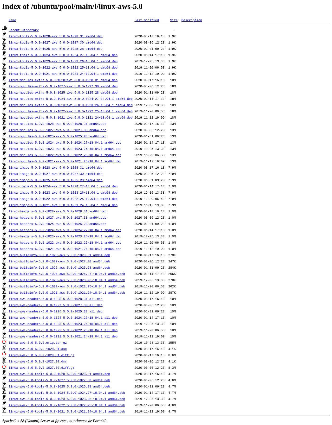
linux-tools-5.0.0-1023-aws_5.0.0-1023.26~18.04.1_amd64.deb (63, 61)
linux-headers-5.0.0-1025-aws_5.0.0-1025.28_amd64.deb (57, 224)
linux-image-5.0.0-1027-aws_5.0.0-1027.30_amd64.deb (56, 173)
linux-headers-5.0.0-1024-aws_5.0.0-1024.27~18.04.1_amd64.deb (65, 230)
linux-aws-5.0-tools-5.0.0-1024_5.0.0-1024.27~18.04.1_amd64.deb (67, 392)
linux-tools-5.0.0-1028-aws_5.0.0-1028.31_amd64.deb (56, 36)
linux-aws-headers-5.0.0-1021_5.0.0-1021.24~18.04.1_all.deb (63, 336)
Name (12, 20)
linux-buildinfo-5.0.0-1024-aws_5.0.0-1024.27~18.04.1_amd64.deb (67, 274)
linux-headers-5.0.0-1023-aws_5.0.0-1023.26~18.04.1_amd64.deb (65, 236)
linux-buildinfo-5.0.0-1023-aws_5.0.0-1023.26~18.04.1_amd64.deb (67, 280)
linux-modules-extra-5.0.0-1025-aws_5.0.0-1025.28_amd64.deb (63, 92)
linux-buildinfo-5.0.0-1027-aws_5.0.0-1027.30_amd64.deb (59, 261)
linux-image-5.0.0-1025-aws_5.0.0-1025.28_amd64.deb (56, 180)
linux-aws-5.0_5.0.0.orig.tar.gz (38, 342)
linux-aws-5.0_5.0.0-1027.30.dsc (38, 361)
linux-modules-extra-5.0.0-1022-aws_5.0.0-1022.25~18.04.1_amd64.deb (71, 111)
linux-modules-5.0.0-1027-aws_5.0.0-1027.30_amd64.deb (57, 130)
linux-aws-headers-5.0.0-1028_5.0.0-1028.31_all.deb (56, 299)
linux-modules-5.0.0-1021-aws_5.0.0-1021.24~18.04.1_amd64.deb (65, 161)
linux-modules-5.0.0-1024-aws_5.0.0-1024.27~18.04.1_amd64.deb (65, 142)
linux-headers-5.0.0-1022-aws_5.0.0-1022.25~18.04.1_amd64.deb (65, 242)
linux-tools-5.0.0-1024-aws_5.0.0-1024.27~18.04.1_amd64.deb (63, 55)
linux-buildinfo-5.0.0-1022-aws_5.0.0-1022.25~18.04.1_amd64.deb (67, 286)
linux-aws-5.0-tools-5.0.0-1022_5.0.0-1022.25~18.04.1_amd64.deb (67, 405)
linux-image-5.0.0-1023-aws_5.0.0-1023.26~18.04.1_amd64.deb (63, 192)
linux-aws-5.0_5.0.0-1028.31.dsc (38, 349)
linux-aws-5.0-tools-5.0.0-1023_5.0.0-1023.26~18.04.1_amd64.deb (67, 399)
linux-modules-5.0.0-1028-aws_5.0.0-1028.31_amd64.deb (57, 123)
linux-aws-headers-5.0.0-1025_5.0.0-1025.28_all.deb (56, 311)
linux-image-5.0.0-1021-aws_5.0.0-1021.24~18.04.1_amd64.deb (63, 205)
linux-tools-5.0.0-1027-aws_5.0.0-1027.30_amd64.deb (56, 42)
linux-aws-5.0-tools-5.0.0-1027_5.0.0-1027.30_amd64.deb (59, 380)
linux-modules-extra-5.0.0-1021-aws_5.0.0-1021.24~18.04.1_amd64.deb (71, 117)
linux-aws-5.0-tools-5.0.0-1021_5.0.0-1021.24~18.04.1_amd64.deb (67, 411)
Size (174, 20)
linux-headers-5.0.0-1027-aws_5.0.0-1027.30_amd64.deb (57, 217)
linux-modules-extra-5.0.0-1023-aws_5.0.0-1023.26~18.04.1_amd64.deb (71, 105)
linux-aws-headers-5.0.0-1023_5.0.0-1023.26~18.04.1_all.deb (63, 324)
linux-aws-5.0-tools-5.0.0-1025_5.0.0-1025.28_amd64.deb (59, 386)
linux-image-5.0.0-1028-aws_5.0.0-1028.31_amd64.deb (56, 167)
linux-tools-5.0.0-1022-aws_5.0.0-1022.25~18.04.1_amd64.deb (63, 67)
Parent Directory (24, 30)
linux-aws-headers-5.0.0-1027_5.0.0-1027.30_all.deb (56, 305)
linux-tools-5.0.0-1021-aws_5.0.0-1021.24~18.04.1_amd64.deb (63, 73)
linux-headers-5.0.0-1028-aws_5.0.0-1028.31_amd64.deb (57, 211)
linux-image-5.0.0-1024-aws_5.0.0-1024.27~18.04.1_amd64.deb (63, 186)
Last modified (146, 20)
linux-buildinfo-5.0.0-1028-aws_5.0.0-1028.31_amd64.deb (59, 255)
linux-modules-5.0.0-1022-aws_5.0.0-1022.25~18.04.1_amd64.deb (65, 155)
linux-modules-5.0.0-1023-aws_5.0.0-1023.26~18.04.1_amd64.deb (65, 148)
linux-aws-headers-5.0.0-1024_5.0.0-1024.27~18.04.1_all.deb (63, 317)
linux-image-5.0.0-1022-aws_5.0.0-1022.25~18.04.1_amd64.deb (63, 199)
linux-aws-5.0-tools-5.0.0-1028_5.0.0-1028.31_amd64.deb (59, 374)
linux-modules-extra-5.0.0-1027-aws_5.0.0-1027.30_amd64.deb (63, 86)
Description (191, 20)
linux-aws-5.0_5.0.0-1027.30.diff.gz (41, 367)
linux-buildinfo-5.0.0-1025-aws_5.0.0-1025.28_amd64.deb (59, 267)
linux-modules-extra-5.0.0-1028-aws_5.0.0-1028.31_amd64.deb (63, 80)
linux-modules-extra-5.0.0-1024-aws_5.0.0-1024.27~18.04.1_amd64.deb (71, 98)
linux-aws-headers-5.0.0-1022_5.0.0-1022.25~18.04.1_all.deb (63, 330)
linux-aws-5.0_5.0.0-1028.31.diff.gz (41, 355)
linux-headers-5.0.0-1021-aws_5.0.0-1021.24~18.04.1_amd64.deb (65, 249)
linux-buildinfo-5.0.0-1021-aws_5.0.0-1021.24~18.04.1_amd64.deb (67, 292)
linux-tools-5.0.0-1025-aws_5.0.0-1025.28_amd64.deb (56, 48)
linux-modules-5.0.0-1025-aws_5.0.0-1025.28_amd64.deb (57, 136)
